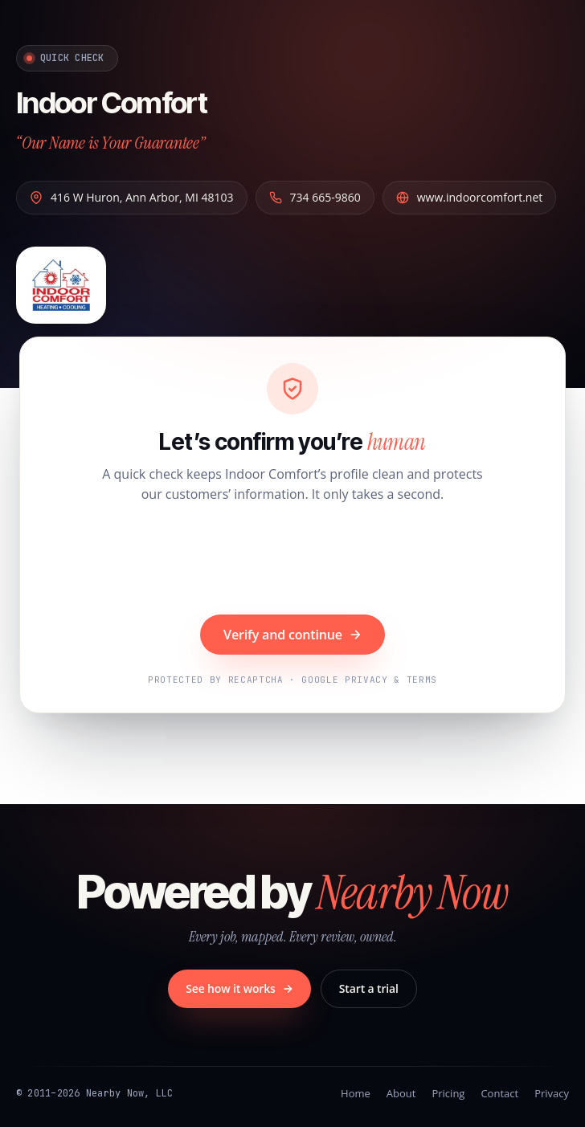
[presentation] (292, 560)
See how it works (239, 988)
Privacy (551, 1093)
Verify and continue (292, 634)
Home (355, 1093)
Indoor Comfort (111, 102)
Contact (499, 1093)
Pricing (448, 1093)
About (401, 1093)
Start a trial (369, 988)
